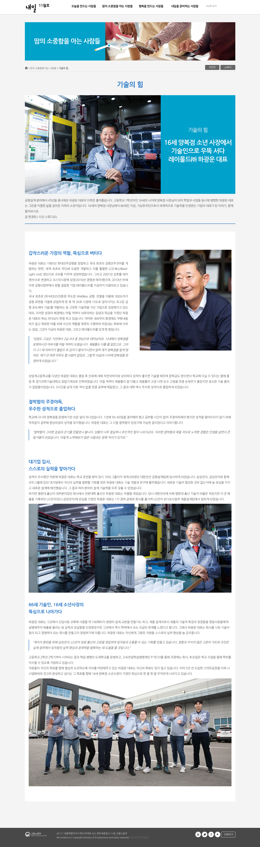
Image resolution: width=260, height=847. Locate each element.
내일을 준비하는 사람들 (184, 6)
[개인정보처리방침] (138, 837)
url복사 (227, 67)
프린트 (212, 67)
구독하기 (228, 834)
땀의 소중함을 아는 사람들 (117, 6)
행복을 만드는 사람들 (151, 6)
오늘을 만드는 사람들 (83, 6)
